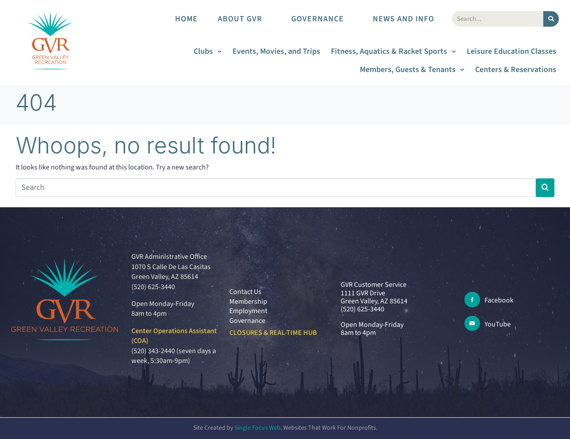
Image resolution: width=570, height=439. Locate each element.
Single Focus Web (258, 427)
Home (186, 18)
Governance (322, 18)
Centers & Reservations (515, 69)
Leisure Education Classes (511, 51)
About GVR (244, 18)
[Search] (551, 19)
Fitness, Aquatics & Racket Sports (393, 51)
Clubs (208, 51)
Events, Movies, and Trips (276, 51)
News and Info (408, 18)
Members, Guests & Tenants (412, 69)
